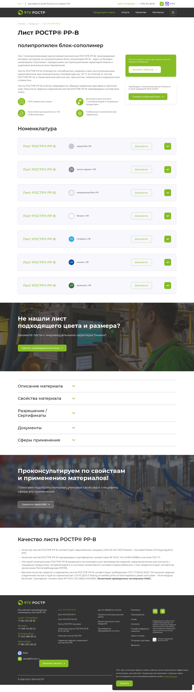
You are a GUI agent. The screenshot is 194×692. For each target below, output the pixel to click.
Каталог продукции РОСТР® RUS (165, 645)
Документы (140, 146)
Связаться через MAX (37, 510)
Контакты (158, 12)
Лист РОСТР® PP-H (66, 619)
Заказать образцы (145, 69)
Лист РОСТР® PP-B (66, 615)
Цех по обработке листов (109, 615)
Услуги (125, 12)
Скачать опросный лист (149, 97)
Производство (137, 619)
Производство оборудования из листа (108, 634)
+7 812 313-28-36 (147, 4)
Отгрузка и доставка (140, 645)
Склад (133, 624)
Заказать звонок (74, 664)
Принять (124, 683)
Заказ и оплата (137, 641)
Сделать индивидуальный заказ (44, 354)
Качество (140, 12)
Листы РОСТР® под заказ (69, 629)
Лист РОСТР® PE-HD (67, 624)
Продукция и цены (104, 12)
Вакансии (135, 650)
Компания (135, 615)
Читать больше (170, 676)
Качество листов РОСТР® (69, 641)
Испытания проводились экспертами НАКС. (125, 583)
